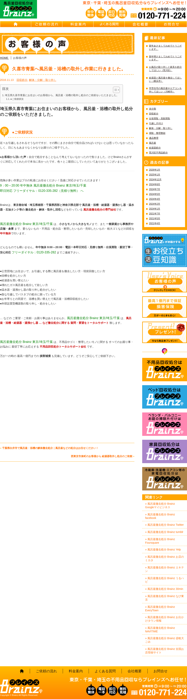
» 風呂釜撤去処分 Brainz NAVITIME (160, 629)
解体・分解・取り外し (42, 79)
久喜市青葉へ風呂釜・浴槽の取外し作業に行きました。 (69, 68)
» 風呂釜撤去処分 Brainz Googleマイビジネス (160, 505)
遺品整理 (153, 138)
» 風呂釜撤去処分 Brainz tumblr (164, 532)
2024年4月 (154, 199)
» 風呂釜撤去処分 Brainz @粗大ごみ (164, 640)
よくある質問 (109, 24)
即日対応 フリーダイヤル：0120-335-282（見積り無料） (39, 190)
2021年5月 (154, 218)
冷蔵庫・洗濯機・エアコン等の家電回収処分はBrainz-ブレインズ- (164, 478)
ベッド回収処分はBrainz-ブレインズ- (164, 397)
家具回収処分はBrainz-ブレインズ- (164, 451)
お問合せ (171, 24)
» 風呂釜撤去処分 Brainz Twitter (164, 524)
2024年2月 (154, 204)
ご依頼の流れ (46, 24)
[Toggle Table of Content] (114, 90)
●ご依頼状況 (16, 99)
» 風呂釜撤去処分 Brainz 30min (164, 588)
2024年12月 (155, 179)
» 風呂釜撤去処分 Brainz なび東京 (164, 598)
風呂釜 (152, 143)
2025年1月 (154, 174)
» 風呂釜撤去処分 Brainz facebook (160, 516)
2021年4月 (154, 223)
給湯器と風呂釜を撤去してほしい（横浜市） (165, 79)
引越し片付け (156, 123)
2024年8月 (154, 184)
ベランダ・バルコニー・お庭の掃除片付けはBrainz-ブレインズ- (164, 424)
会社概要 (140, 24)
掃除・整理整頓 (157, 133)
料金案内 (78, 24)
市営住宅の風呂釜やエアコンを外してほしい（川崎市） (165, 90)
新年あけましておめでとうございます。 (165, 47)
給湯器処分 (155, 147)
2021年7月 (154, 213)
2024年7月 (154, 189)
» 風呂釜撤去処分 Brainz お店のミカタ (164, 558)
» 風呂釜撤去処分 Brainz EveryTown (160, 608)
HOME (15, 24)
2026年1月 (154, 169)
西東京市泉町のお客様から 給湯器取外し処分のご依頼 (101, 456)
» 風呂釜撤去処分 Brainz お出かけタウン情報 (164, 619)
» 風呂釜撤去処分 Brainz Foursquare (160, 541)
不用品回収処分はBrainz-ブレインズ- (164, 369)
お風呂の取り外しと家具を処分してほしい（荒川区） (165, 69)
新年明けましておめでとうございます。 (165, 58)
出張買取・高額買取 (159, 118)
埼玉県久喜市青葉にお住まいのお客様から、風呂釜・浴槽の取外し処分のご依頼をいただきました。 (62, 95)
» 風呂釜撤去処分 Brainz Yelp (163, 549)
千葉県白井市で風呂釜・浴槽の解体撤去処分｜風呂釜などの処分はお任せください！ (50, 448)
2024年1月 (154, 208)
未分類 (152, 108)
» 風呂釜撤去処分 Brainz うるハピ (164, 580)
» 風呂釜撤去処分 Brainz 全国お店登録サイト (164, 650)
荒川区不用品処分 (158, 152)
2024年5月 (154, 194)
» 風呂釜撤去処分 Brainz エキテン (164, 569)
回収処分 (22, 79)
